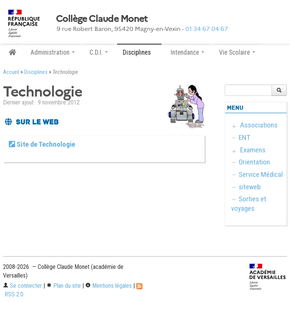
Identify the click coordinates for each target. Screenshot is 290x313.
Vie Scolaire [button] (237, 52)
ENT (244, 137)
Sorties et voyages (248, 204)
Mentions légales (108, 285)
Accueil (11, 72)
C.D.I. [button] (98, 52)
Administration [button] (53, 52)
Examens (252, 150)
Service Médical (261, 174)
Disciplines (36, 72)
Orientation (254, 162)
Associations (259, 125)
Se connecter (22, 285)
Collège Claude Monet (102, 19)
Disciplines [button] (139, 52)
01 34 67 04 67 (206, 28)
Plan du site (63, 285)
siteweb (250, 187)
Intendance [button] (187, 52)
